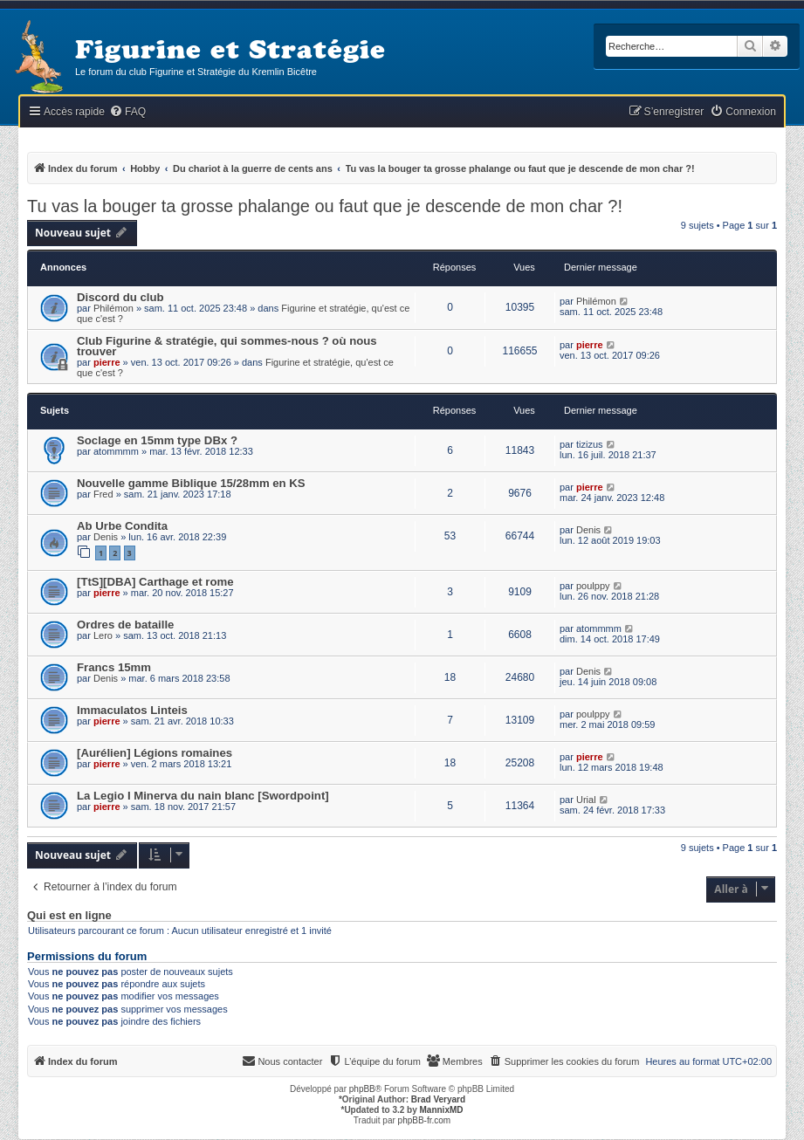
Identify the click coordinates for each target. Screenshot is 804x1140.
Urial (586, 799)
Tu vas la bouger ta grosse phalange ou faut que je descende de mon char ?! (324, 206)
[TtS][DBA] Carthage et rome (155, 581)
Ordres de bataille (125, 624)
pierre (106, 362)
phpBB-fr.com (424, 1120)
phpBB (362, 1089)
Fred (103, 494)
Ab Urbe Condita (122, 525)
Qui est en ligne (69, 915)
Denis (105, 537)
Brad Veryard (438, 1099)
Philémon (113, 308)
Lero (103, 635)
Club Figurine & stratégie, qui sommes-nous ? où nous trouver (227, 346)
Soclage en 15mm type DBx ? (157, 440)
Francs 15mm (114, 667)
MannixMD (442, 1110)
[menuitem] (127, 112)
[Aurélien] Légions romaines (154, 752)
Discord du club (120, 297)
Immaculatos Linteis (132, 710)
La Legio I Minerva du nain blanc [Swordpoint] (203, 795)
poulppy (593, 585)
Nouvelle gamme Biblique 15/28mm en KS (191, 483)
